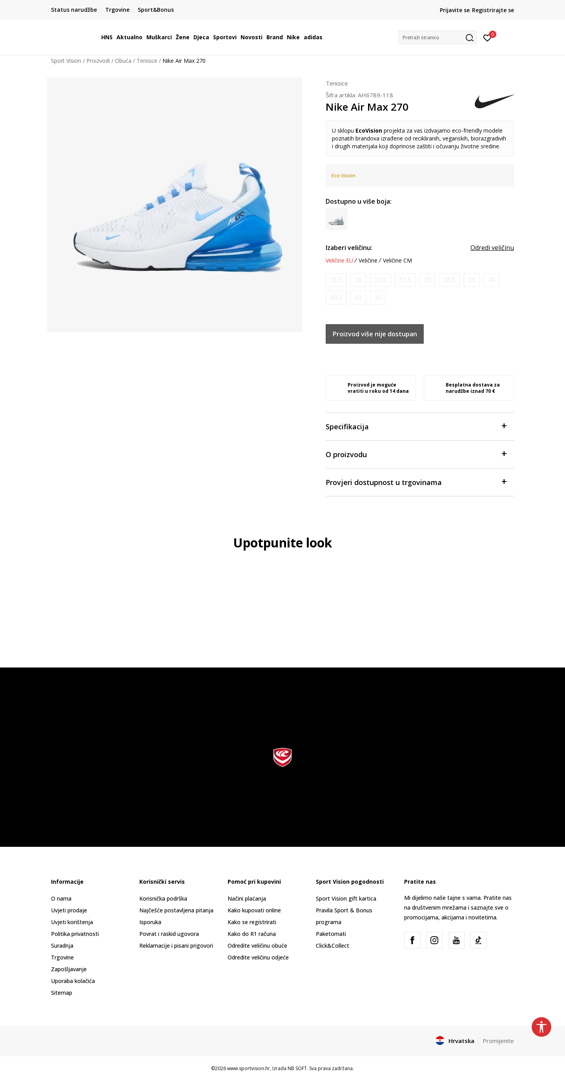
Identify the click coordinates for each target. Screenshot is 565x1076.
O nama (61, 898)
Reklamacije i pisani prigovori (176, 945)
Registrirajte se (493, 10)
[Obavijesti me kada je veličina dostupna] (336, 280)
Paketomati (331, 933)
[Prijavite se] (487, 37)
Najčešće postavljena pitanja (176, 910)
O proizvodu (416, 454)
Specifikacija (416, 426)
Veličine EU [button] (339, 260)
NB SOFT (297, 1068)
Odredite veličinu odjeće (258, 957)
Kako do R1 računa (252, 933)
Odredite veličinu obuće (257, 945)
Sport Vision (66, 60)
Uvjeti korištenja (72, 922)
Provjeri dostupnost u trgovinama (416, 481)
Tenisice (147, 60)
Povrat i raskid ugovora (169, 933)
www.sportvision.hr (248, 1068)
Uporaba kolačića (73, 981)
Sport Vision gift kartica (346, 898)
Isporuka (150, 922)
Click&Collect (332, 945)
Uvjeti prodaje (69, 910)
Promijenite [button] (498, 1041)
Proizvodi (98, 60)
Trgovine (62, 957)
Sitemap (61, 992)
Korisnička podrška (163, 898)
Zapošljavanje (69, 969)
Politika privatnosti (75, 933)
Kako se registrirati (252, 922)
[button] (437, 37)
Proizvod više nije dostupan (375, 334)
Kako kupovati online (254, 910)
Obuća (123, 60)
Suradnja (62, 945)
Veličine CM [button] (397, 260)
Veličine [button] (368, 260)
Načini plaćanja (247, 898)
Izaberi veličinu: (349, 247)
